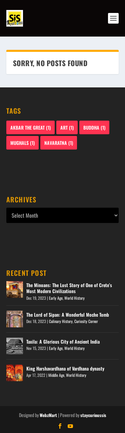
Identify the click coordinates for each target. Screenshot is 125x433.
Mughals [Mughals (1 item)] (22, 142)
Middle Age (56, 375)
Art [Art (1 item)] (67, 127)
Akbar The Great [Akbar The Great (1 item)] (30, 127)
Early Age (56, 298)
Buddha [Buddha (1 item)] (94, 127)
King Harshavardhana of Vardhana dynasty (65, 368)
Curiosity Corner (86, 321)
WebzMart (48, 415)
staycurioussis (93, 415)
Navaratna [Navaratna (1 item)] (58, 142)
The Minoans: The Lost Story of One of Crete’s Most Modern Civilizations (69, 287)
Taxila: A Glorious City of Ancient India (63, 341)
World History (74, 298)
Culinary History (61, 321)
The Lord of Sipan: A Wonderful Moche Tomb (67, 314)
